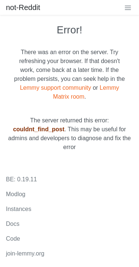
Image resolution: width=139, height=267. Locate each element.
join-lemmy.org (25, 253)
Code (13, 238)
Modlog (15, 194)
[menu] (128, 7)
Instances (18, 209)
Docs (12, 224)
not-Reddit (23, 7)
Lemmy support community (55, 88)
